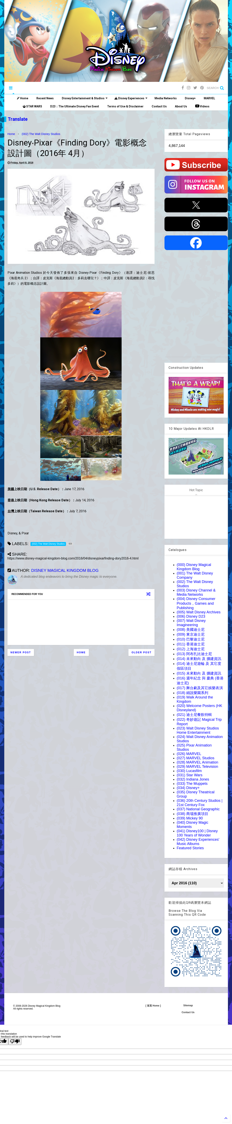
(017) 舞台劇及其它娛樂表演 (200, 688)
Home (22, 98)
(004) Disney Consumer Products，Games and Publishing (196, 603)
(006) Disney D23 (191, 616)
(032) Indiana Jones (193, 779)
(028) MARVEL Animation (197, 762)
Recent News (45, 98)
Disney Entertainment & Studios (85, 98)
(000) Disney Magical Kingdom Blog (194, 567)
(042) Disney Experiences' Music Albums (198, 841)
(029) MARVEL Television (197, 767)
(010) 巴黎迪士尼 (191, 639)
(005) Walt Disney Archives (198, 612)
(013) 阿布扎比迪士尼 (194, 654)
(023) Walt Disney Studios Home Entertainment (198, 730)
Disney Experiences (131, 98)
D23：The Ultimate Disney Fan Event (74, 106)
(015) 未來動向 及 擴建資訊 (199, 673)
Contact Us (159, 106)
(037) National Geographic (198, 809)
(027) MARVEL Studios (195, 758)
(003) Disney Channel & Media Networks (196, 592)
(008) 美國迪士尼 (191, 630)
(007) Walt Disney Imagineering (191, 623)
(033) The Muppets (192, 784)
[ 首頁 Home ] (153, 1005)
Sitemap (188, 1005)
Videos (202, 106)
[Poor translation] (14, 1041)
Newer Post (21, 652)
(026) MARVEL (189, 754)
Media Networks (166, 98)
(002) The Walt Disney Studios (41, 134)
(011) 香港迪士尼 (191, 644)
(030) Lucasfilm (189, 771)
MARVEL (209, 98)
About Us (181, 106)
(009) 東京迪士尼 (191, 634)
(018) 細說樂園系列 (192, 693)
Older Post (141, 652)
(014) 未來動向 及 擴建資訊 (199, 659)
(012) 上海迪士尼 (191, 649)
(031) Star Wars (189, 775)
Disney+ (190, 98)
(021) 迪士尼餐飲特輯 (194, 715)
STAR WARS (32, 106)
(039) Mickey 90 (190, 818)
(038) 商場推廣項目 (192, 814)
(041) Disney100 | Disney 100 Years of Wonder (197, 833)
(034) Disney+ (188, 788)
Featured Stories (190, 848)
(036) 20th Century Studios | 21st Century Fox (199, 803)
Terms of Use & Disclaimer (125, 106)
